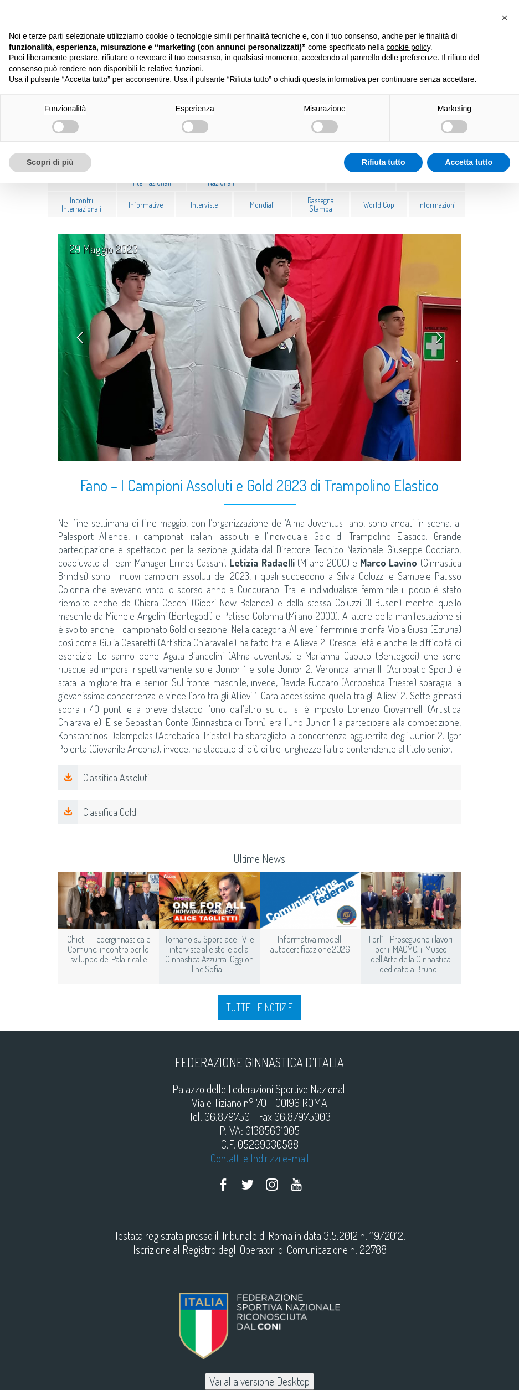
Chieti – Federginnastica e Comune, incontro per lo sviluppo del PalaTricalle (108, 949)
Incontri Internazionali (81, 204)
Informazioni (437, 204)
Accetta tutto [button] (468, 162)
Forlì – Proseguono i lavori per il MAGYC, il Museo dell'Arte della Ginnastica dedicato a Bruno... (411, 954)
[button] (504, 18)
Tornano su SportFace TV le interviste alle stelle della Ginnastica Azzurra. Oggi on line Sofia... (209, 954)
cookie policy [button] (408, 47)
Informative (146, 204)
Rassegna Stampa (320, 204)
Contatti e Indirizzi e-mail (259, 1158)
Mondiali (262, 204)
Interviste (204, 204)
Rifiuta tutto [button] (383, 162)
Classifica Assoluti (116, 777)
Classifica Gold (109, 812)
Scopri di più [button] (50, 162)
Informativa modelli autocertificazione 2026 (310, 944)
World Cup (378, 204)
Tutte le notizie (259, 1007)
